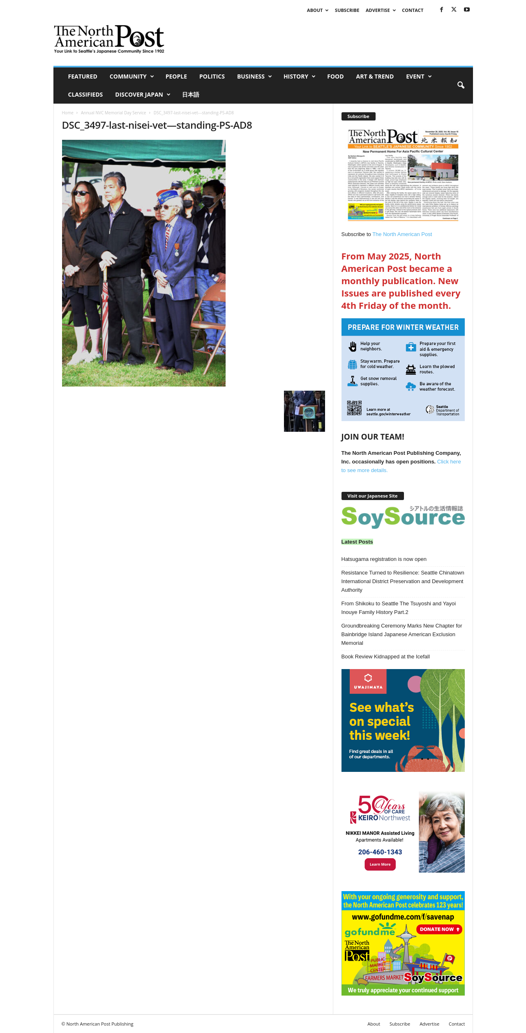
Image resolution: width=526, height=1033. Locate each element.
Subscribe (347, 10)
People (176, 76)
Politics (212, 76)
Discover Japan (143, 95)
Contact (412, 10)
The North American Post (402, 234)
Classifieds (85, 94)
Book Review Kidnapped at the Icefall (385, 656)
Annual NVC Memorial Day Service (113, 113)
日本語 (190, 94)
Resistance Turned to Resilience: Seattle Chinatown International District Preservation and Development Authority (402, 581)
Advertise (381, 10)
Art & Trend (375, 76)
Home (68, 113)
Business (254, 76)
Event (418, 76)
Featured (82, 76)
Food (335, 76)
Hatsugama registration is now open (384, 559)
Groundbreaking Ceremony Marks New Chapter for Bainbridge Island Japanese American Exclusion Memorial (401, 634)
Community (132, 76)
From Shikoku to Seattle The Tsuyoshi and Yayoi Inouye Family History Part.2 (398, 607)
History (300, 76)
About (317, 10)
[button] (461, 85)
